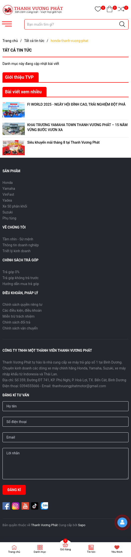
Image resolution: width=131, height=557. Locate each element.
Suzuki (7, 212)
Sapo (81, 525)
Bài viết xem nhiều (23, 91)
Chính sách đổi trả (16, 322)
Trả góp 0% (11, 272)
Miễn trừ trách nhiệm (18, 316)
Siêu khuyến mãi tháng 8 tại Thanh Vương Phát (63, 142)
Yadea (7, 200)
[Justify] (122, 24)
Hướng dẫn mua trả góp (20, 284)
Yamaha (8, 189)
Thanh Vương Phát (44, 525)
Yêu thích (117, 552)
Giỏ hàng (65, 549)
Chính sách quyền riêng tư (22, 305)
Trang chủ (14, 552)
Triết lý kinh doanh (16, 251)
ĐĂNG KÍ (14, 490)
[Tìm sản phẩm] (76, 24)
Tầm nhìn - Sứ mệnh (17, 239)
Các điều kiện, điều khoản (22, 310)
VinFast (8, 194)
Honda (7, 183)
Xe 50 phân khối (14, 206)
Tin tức (91, 552)
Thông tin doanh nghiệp (20, 245)
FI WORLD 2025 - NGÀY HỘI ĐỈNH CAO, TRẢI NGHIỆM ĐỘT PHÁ (76, 104)
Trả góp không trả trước (20, 278)
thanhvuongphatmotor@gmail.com (79, 386)
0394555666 (29, 386)
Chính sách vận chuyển (20, 328)
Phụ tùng (9, 218)
